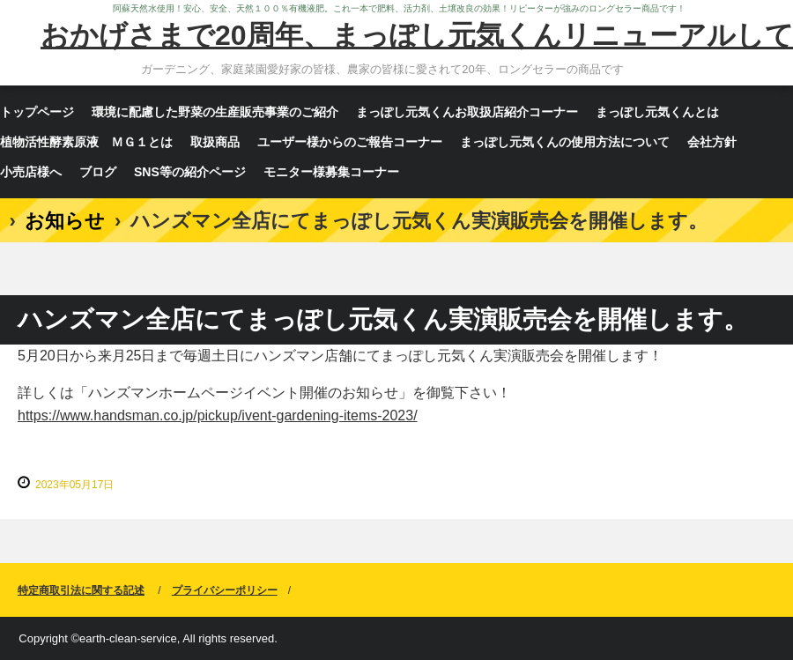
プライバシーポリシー (225, 590)
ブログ (97, 172)
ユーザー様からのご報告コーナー (349, 142)
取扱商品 (215, 142)
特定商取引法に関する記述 (81, 590)
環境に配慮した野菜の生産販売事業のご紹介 (215, 112)
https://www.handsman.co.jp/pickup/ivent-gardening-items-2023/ (218, 415)
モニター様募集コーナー (331, 172)
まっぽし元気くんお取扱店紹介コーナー (467, 112)
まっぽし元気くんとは (657, 112)
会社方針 (712, 142)
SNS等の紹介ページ (190, 172)
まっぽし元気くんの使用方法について (565, 142)
